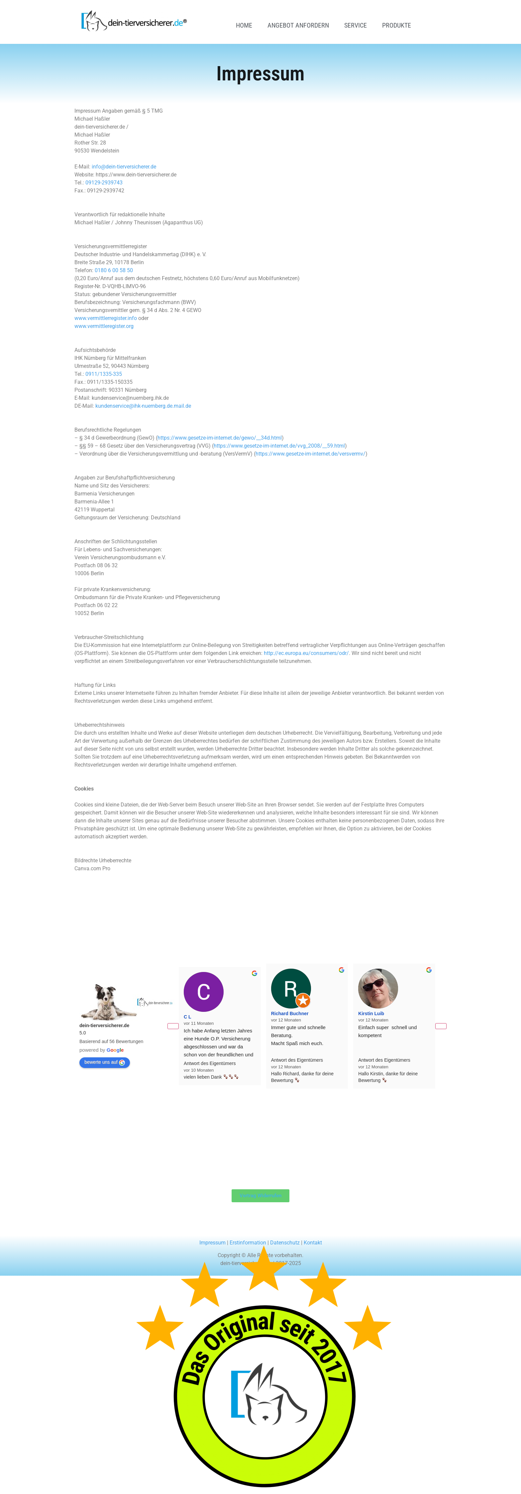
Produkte (396, 25)
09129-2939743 (104, 182)
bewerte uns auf (104, 1062)
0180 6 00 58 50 (114, 270)
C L (187, 1016)
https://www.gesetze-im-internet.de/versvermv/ (310, 454)
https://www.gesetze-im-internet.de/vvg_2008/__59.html (279, 446)
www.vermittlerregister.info (105, 318)
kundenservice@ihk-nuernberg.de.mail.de (143, 406)
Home (244, 25)
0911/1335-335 (103, 374)
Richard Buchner (290, 1013)
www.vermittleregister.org (104, 326)
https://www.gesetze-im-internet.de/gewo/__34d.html (219, 438)
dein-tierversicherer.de (104, 1025)
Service (355, 25)
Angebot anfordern (298, 25)
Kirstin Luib (371, 1013)
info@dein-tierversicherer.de (124, 166)
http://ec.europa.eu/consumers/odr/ (306, 653)
